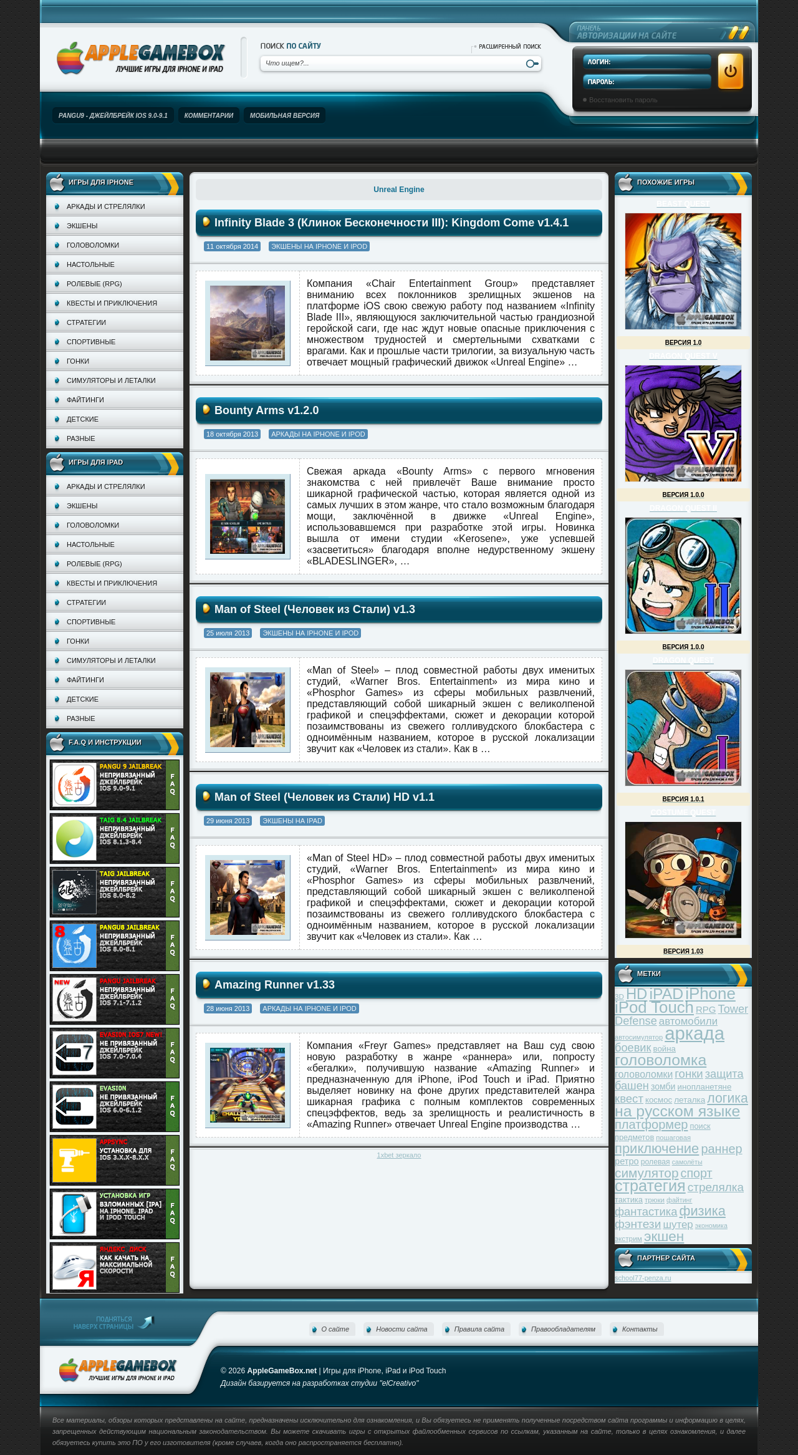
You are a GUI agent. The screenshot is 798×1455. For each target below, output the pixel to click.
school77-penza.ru (643, 1278)
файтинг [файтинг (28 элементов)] (679, 1200)
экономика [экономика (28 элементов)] (711, 1225)
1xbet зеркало (399, 1155)
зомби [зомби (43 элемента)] (663, 1086)
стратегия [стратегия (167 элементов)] (650, 1185)
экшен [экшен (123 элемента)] (664, 1236)
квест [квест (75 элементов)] (629, 1098)
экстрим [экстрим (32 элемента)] (628, 1238)
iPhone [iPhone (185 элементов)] (710, 993)
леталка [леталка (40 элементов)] (689, 1100)
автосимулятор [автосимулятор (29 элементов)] (639, 1037)
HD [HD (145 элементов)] (636, 993)
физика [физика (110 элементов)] (703, 1211)
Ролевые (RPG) (94, 284)
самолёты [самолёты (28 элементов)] (687, 1162)
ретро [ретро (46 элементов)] (627, 1161)
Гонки (78, 361)
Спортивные (91, 342)
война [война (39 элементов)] (664, 1048)
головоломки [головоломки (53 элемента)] (644, 1074)
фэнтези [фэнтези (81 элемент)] (638, 1223)
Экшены (82, 226)
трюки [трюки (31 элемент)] (655, 1200)
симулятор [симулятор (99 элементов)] (646, 1173)
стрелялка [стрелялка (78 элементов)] (716, 1187)
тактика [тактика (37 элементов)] (629, 1199)
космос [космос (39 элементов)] (658, 1100)
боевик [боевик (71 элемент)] (633, 1048)
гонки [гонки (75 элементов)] (689, 1073)
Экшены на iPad (292, 820)
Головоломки (93, 245)
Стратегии (86, 322)
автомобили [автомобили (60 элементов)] (688, 1021)
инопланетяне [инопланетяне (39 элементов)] (705, 1086)
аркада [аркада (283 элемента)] (694, 1033)
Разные (81, 438)
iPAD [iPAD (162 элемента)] (666, 993)
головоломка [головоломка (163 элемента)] (660, 1059)
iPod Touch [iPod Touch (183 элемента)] (654, 1007)
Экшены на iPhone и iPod (319, 246)
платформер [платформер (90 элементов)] (651, 1124)
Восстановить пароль (623, 100)
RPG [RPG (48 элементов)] (706, 1009)
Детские (83, 419)
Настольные (91, 264)
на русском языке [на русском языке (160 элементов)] (677, 1111)
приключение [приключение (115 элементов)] (657, 1148)
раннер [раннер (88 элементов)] (721, 1149)
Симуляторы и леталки (111, 380)
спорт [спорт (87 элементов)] (697, 1173)
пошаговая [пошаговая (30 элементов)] (673, 1137)
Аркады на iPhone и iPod (318, 434)
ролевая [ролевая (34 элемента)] (655, 1162)
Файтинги (85, 400)
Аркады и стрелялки (106, 206)
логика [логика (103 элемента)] (727, 1098)
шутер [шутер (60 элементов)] (678, 1224)
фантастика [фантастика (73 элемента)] (646, 1211)
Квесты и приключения (112, 303)
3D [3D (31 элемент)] (619, 996)
